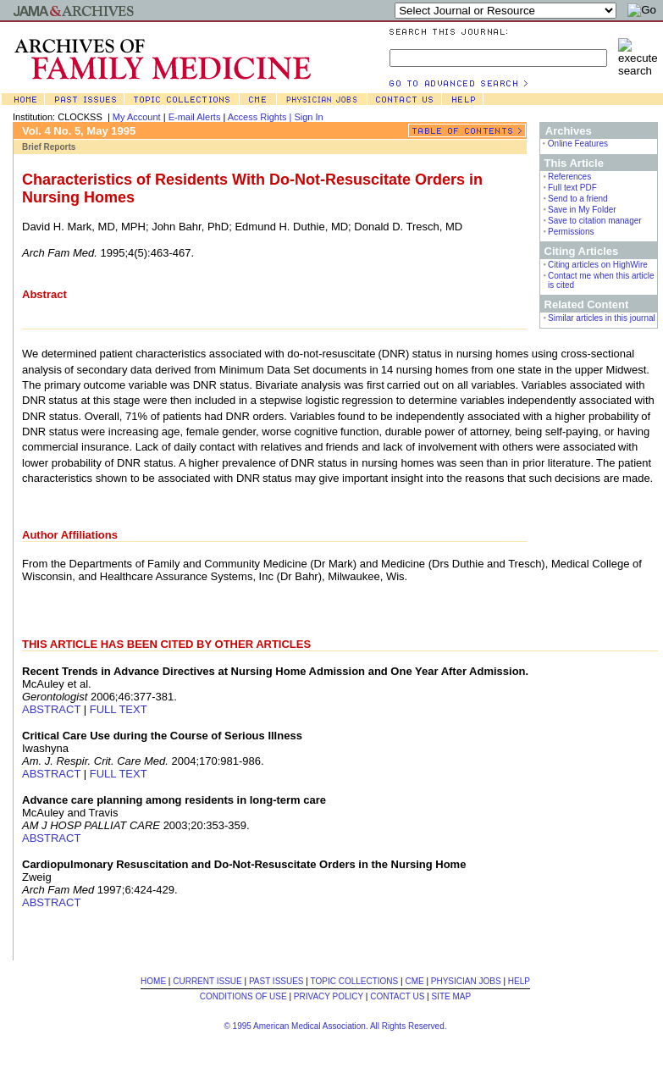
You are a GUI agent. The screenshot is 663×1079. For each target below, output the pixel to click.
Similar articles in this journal (601, 318)
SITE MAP (451, 996)
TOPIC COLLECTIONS (355, 981)
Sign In (308, 117)
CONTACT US (397, 996)
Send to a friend (578, 198)
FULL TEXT (118, 709)
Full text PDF (572, 187)
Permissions (571, 231)
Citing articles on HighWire (598, 264)
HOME (153, 981)
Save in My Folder (582, 209)
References (569, 176)
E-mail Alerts (195, 117)
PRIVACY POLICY (328, 996)
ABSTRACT (51, 709)
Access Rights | (261, 117)
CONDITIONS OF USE (243, 996)
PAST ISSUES (276, 981)
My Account (137, 117)
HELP (519, 981)
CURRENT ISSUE (207, 981)
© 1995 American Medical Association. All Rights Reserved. (335, 1026)
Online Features (578, 143)
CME (414, 981)
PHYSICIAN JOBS (466, 981)
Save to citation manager (595, 220)
